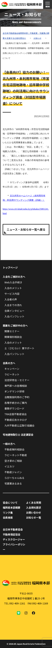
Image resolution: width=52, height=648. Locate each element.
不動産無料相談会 (14, 449)
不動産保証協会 (11, 534)
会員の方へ (9, 363)
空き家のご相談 (13, 461)
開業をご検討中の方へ (15, 325)
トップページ (10, 267)
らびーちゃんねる (14, 478)
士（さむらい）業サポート (19, 348)
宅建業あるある (13, 483)
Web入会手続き (13, 282)
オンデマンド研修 (14, 391)
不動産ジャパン (13, 472)
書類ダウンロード (14, 408)
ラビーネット (11, 374)
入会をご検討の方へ (14, 276)
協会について (10, 502)
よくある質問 (33, 502)
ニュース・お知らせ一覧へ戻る (26, 229)
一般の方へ (9, 443)
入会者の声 (10, 299)
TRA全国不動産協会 (15, 414)
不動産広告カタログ (15, 420)
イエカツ (9, 466)
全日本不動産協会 (13, 529)
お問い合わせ (33, 512)
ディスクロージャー (14, 539)
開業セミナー (11, 331)
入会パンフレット (14, 316)
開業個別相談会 (13, 337)
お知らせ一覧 (33, 517)
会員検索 (8, 517)
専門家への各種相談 (15, 385)
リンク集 (8, 512)
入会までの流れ (13, 305)
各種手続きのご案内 (15, 402)
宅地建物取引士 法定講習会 (18, 434)
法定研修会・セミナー (16, 380)
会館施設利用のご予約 (16, 397)
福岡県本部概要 (11, 507)
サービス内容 (11, 293)
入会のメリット (13, 288)
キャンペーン (11, 368)
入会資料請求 (33, 507)
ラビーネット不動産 (15, 455)
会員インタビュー (14, 310)
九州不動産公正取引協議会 (19, 425)
